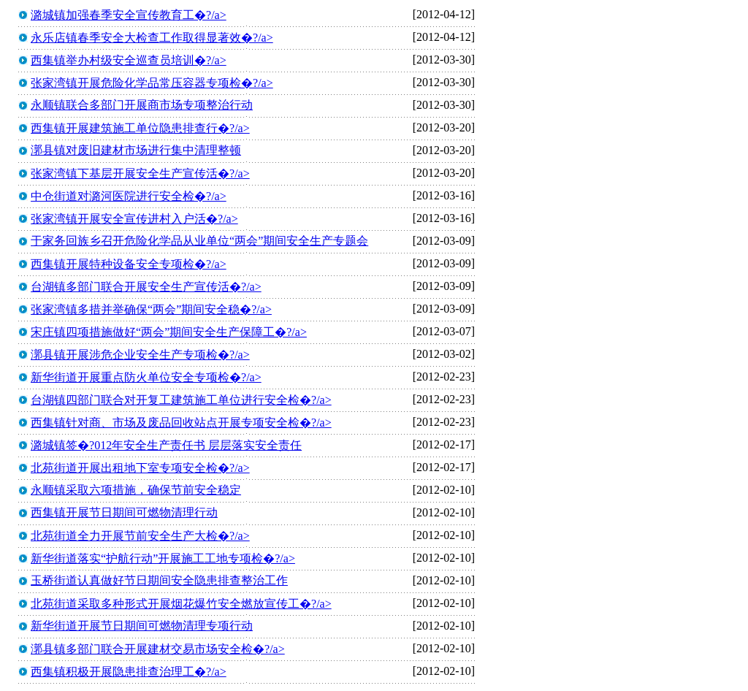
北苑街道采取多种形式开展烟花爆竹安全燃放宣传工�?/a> (181, 604)
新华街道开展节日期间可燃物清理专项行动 (142, 625)
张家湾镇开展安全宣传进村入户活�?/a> (134, 219)
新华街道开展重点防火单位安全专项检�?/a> (146, 377)
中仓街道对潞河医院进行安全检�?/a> (128, 196)
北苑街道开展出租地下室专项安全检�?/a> (140, 468)
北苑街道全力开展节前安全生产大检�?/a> (140, 536)
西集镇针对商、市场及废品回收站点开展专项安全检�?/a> (181, 422)
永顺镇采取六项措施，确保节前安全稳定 (136, 490)
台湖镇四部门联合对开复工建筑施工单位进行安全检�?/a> (181, 400)
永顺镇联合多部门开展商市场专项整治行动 (142, 105)
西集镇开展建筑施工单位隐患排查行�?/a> (140, 128)
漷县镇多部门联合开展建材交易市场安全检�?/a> (158, 649)
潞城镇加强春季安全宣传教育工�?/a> (128, 15)
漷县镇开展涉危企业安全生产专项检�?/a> (140, 354)
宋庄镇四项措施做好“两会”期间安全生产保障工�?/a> (169, 332)
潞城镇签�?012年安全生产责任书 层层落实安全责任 (166, 445)
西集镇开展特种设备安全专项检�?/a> (128, 264)
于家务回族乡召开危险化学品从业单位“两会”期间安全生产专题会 (199, 240)
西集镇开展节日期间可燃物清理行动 (124, 512)
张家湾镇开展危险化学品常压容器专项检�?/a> (152, 83)
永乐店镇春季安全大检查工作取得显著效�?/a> (152, 37)
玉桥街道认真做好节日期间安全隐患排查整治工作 (159, 580)
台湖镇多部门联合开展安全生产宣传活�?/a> (146, 286)
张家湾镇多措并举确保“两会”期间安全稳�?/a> (151, 309)
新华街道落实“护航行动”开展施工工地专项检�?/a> (163, 558)
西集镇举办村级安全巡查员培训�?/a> (128, 60)
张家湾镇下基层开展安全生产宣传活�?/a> (140, 173)
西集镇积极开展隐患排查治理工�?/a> (128, 671)
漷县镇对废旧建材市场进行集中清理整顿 (136, 150)
